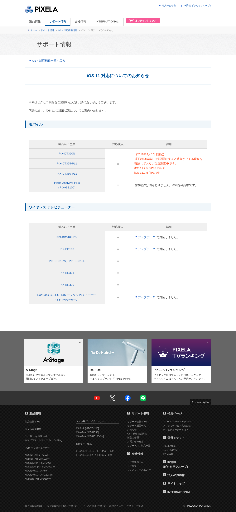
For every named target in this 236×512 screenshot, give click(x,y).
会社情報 (80, 21)
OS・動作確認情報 (137, 433)
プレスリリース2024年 (139, 469)
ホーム (33, 30)
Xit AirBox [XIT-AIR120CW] (39, 474)
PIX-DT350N (67, 153)
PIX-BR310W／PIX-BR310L (67, 261)
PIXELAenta (169, 446)
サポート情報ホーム (137, 421)
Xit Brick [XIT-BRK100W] (37, 458)
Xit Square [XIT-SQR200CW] (40, 466)
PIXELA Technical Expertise (177, 421)
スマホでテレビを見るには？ (178, 425)
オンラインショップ (142, 22)
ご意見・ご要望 (135, 506)
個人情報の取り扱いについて (62, 506)
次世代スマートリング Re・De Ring (43, 440)
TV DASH (168, 454)
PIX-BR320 (67, 284)
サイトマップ (174, 483)
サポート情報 (57, 21)
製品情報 (35, 21)
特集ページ (172, 413)
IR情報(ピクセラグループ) (197, 5)
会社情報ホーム (135, 462)
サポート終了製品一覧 (138, 445)
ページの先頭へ (202, 402)
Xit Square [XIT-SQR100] (38, 463)
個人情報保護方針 (34, 506)
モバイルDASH (171, 449)
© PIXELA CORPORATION (197, 506)
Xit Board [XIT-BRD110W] (38, 478)
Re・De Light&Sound (36, 436)
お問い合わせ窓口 (136, 441)
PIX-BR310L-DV (66, 237)
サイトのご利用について (93, 506)
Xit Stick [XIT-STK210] (87, 428)
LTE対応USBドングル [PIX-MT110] (94, 455)
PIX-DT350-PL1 (67, 173)
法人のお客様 (169, 5)
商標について (116, 506)
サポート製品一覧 (136, 425)
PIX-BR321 (67, 272)
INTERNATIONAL (107, 21)
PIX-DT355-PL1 (67, 163)
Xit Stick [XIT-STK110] (36, 454)
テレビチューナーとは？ (175, 429)
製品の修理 (133, 437)
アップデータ (146, 237)
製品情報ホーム (33, 421)
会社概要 (132, 466)
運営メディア (174, 437)
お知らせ (132, 429)
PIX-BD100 (67, 249)
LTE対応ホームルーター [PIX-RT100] (95, 451)
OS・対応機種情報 (67, 30)
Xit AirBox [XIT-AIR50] (36, 470)
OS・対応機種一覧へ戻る (48, 60)
